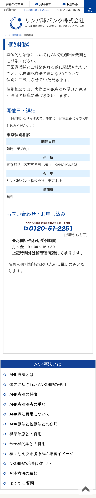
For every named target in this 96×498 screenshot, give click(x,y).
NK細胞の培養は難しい (30, 463)
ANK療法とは (21, 374)
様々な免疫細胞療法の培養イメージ (41, 454)
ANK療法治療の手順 (27, 404)
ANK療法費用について (29, 414)
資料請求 (45, 4)
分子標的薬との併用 (27, 444)
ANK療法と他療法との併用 (33, 424)
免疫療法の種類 (23, 473)
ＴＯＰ (5, 35)
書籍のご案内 (14, 4)
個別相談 (72, 4)
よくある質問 (21, 483)
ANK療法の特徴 (23, 394)
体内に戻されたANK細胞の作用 (37, 384)
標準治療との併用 (25, 434)
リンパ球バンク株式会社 (54, 23)
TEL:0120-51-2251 (36, 10)
